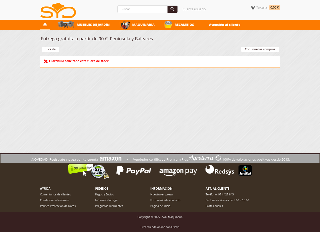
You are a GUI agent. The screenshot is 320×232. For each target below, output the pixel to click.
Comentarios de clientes (55, 194)
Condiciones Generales (54, 200)
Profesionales (214, 206)
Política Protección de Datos (58, 206)
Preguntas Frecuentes (109, 206)
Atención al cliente (224, 24)
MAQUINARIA (143, 24)
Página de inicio (160, 206)
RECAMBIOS (184, 24)
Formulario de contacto (165, 200)
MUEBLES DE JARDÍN (93, 24)
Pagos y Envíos (104, 194)
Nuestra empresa (161, 194)
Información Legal (106, 200)
